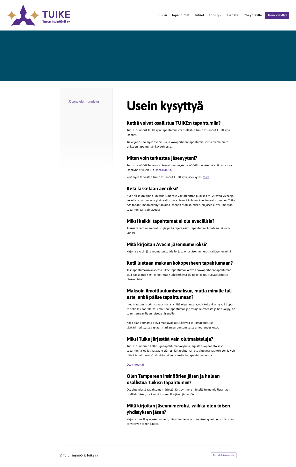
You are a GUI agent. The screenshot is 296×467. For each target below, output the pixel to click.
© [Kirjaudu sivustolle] (61, 455)
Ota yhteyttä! (135, 364)
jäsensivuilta (163, 169)
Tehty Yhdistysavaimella (223, 455)
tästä (206, 177)
